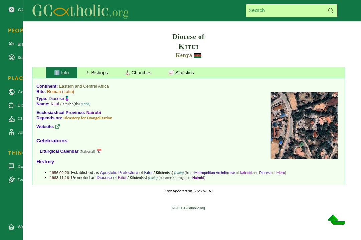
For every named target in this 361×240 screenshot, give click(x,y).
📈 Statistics (181, 72)
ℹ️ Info (61, 72)
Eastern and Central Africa (84, 86)
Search (331, 10)
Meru (281, 172)
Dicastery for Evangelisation (87, 117)
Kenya (184, 55)
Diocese (56, 98)
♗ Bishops (96, 72)
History (45, 161)
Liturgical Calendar (59, 151)
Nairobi (93, 112)
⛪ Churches (138, 72)
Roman (54, 91)
